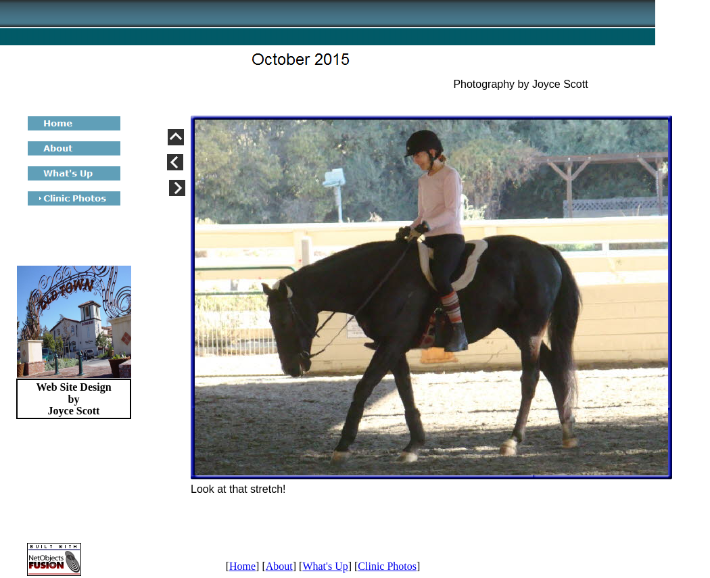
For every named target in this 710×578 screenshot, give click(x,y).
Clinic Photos (387, 566)
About (279, 566)
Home (242, 566)
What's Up (325, 566)
